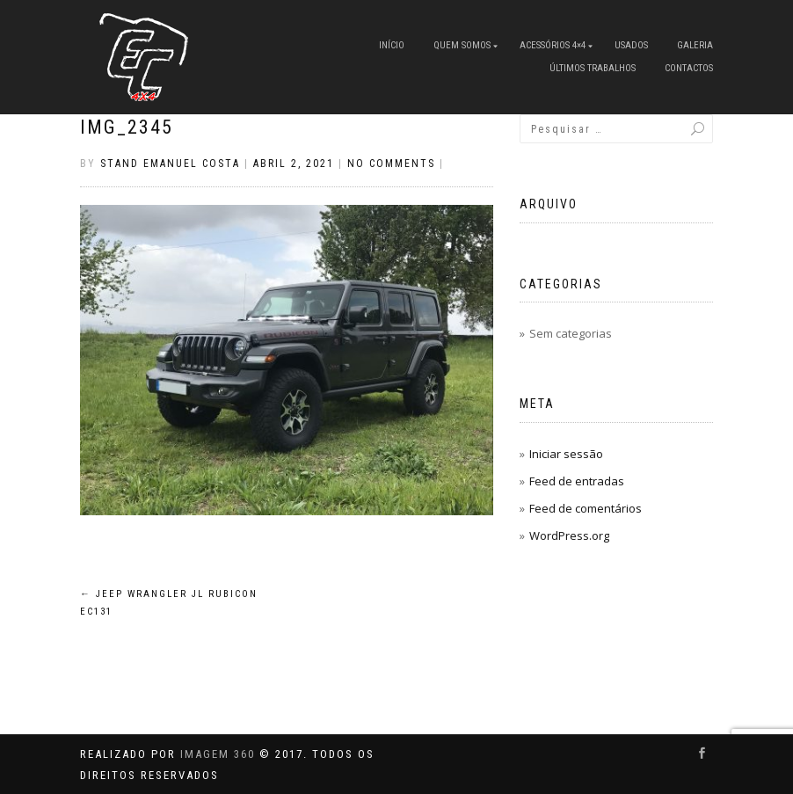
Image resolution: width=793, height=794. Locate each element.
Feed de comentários (585, 508)
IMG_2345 (126, 127)
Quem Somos (462, 45)
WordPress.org (569, 535)
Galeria (695, 45)
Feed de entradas (576, 481)
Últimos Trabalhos (592, 68)
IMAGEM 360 (217, 754)
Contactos (689, 68)
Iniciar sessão (566, 454)
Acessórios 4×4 (553, 45)
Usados (631, 45)
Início (391, 45)
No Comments (391, 163)
